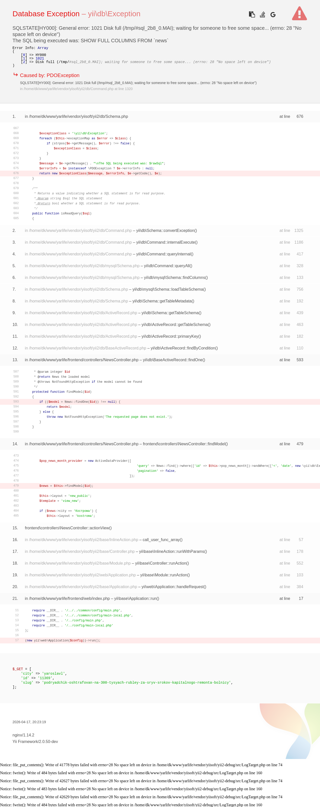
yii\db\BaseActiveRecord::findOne (172, 360)
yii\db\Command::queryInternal (163, 254)
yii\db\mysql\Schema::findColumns (174, 277)
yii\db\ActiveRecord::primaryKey (170, 336)
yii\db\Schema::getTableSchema (170, 313)
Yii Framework (25, 741)
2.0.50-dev (48, 741)
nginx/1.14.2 (23, 735)
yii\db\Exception (114, 14)
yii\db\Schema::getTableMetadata (162, 301)
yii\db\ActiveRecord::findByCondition (183, 348)
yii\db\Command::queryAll (167, 266)
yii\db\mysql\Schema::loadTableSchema (167, 289)
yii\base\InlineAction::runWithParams (171, 551)
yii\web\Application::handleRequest (173, 587)
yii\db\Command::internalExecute (165, 242)
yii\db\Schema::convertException (165, 230)
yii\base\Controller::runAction (160, 563)
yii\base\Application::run (135, 598)
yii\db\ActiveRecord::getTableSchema (175, 324)
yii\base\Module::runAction (163, 575)
